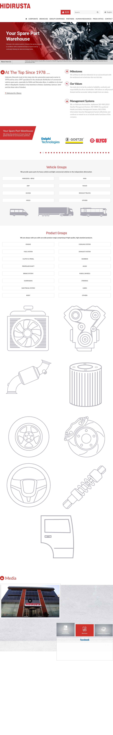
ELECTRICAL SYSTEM (28, 288)
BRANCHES (43, 19)
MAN (84, 178)
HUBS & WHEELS (84, 273)
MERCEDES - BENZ (28, 178)
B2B (67, 12)
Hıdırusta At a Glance (14, 93)
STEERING (85, 281)
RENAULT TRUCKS (84, 193)
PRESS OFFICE (98, 19)
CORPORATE (33, 19)
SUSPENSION (28, 281)
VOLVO (84, 186)
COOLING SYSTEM (85, 244)
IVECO (28, 200)
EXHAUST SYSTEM (85, 251)
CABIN (85, 288)
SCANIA (28, 193)
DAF (28, 186)
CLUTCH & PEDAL (28, 259)
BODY (28, 295)
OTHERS (84, 200)
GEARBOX (85, 259)
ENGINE (28, 244)
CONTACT (108, 19)
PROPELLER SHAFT (28, 266)
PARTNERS (70, 19)
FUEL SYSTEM (28, 251)
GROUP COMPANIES (57, 19)
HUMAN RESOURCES (83, 19)
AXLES (85, 266)
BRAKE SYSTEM (28, 273)
